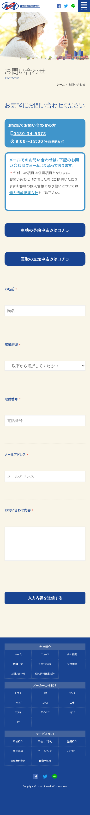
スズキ (18, 712)
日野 (18, 722)
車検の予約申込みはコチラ (45, 230)
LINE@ (73, 6)
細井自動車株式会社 (21, 6)
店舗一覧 (18, 664)
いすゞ (72, 712)
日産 (44, 693)
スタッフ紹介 (44, 664)
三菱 (72, 702)
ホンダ (72, 693)
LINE (55, 776)
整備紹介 (72, 741)
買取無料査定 (18, 760)
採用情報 (72, 664)
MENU (84, 6)
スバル (45, 702)
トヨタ (18, 693)
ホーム (60, 84)
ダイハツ (45, 712)
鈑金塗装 (18, 751)
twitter (66, 6)
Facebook (58, 6)
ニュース (45, 654)
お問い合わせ (18, 673)
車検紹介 (18, 741)
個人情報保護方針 (23, 192)
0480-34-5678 (29, 133)
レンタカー (72, 751)
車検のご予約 (45, 741)
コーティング (44, 751)
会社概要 (72, 654)
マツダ (18, 702)
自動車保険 (45, 760)
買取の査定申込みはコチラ (45, 259)
